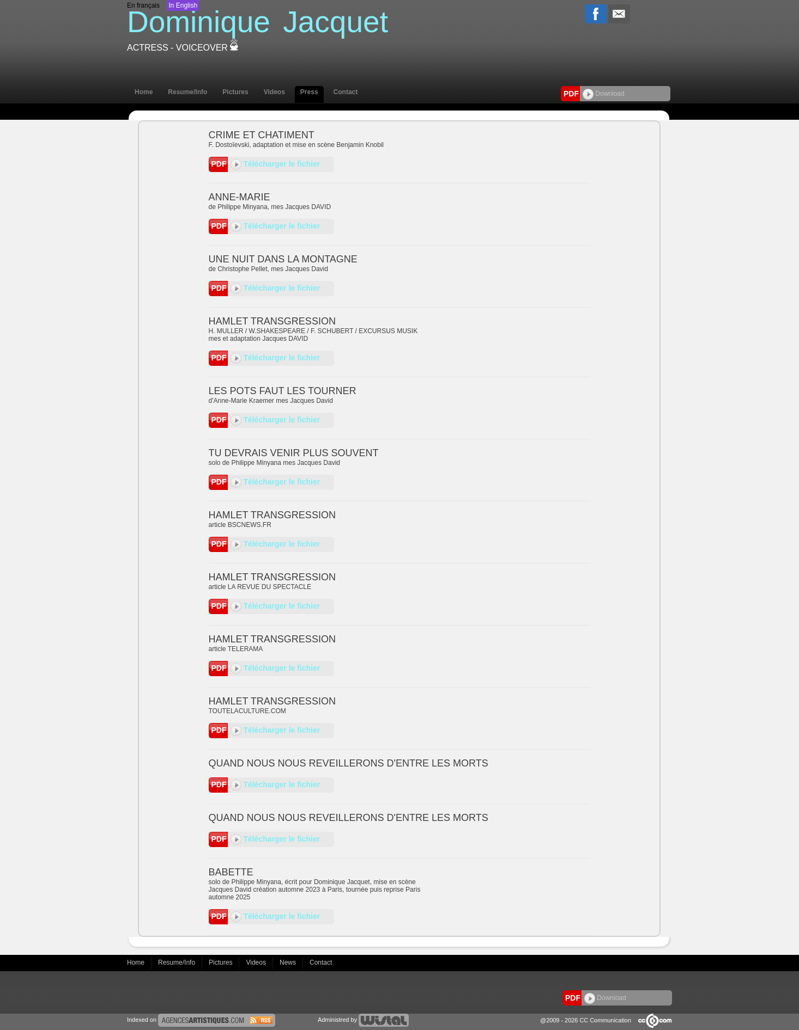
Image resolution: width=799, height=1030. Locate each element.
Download (604, 93)
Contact (346, 92)
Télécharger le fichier (275, 164)
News (289, 962)
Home (144, 92)
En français (143, 5)
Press (309, 92)
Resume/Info (187, 92)
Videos (274, 92)
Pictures (235, 92)
